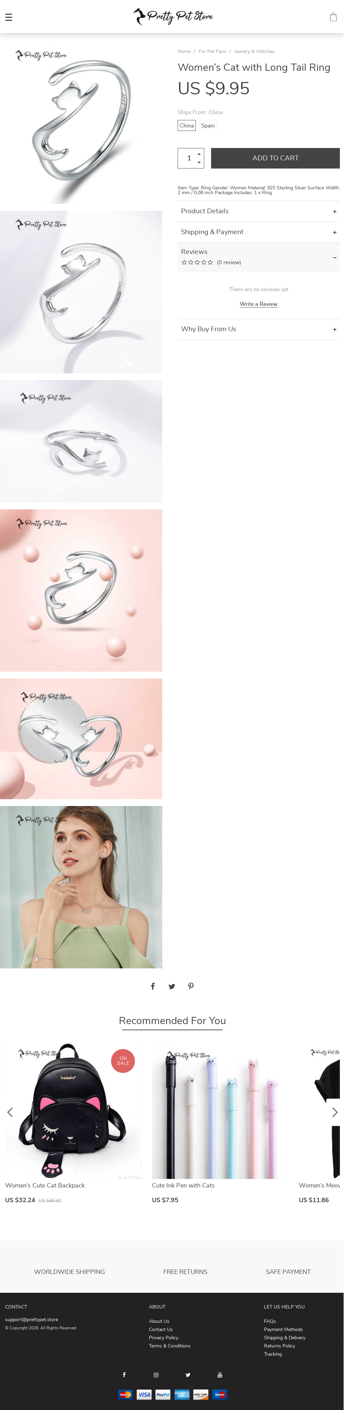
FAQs (270, 1321)
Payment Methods (283, 1329)
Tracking (273, 1354)
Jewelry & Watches (254, 51)
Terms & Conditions (170, 1346)
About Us (159, 1321)
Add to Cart (275, 158)
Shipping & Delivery (284, 1337)
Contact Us (161, 1329)
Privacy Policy (163, 1337)
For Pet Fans (212, 51)
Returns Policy (279, 1346)
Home (184, 51)
